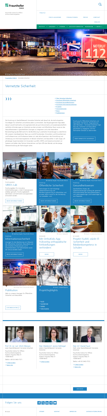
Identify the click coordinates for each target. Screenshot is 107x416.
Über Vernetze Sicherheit (64, 98)
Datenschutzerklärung (94, 411)
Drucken (80, 389)
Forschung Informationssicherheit (66, 104)
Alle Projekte (45, 308)
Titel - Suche (100, 4)
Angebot (52, 26)
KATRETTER (44, 304)
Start (42, 12)
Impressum (73, 411)
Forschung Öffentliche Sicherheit (66, 100)
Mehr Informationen (14, 201)
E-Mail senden (11, 362)
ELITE (42, 301)
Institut (42, 26)
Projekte (58, 106)
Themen (62, 26)
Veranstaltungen (61, 108)
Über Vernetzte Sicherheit (84, 138)
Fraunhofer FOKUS (11, 78)
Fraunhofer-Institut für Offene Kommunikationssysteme (13, 13)
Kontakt (97, 17)
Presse (85, 17)
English (97, 22)
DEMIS (43, 306)
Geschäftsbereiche (76, 26)
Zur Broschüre (12, 307)
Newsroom (89, 26)
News (58, 111)
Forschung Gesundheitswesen (65, 102)
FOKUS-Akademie (55, 17)
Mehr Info (10, 365)
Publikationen (72, 17)
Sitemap (41, 411)
